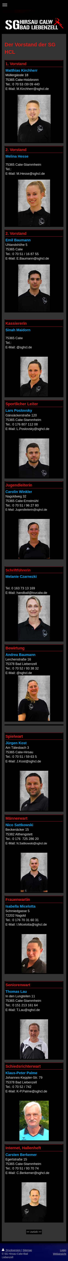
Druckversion (11, 1250)
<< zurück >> (34, 1231)
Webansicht (59, 1253)
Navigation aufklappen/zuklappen (34, 5)
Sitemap (27, 1250)
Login (63, 1250)
